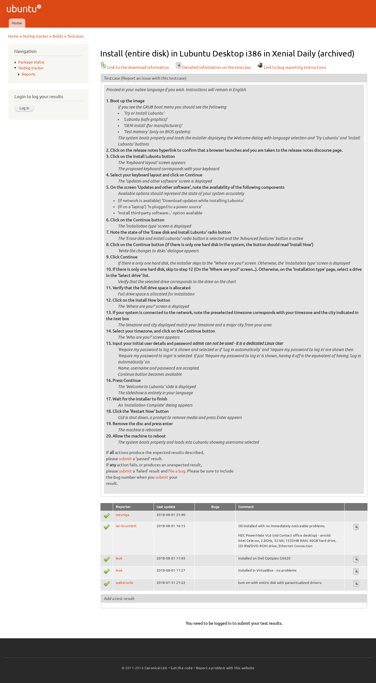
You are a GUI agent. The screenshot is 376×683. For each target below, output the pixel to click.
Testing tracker (35, 36)
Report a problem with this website (225, 668)
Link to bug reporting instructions (291, 67)
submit (125, 458)
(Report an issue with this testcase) (154, 78)
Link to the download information (134, 67)
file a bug (176, 471)
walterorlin (124, 583)
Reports (29, 74)
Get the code (181, 668)
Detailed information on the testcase (213, 67)
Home (17, 23)
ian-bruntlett (126, 526)
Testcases (75, 36)
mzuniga (122, 515)
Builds (58, 36)
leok (119, 558)
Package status (31, 62)
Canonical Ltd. (156, 668)
